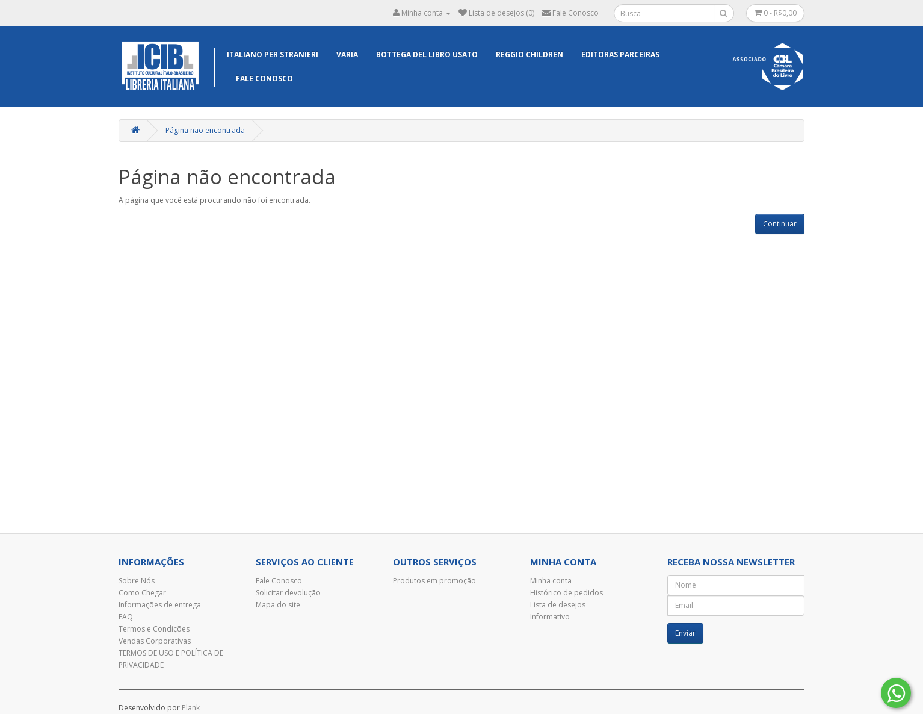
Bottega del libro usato (427, 54)
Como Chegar (142, 593)
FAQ (126, 617)
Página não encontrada (205, 130)
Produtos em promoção (434, 581)
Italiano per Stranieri (272, 54)
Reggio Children (529, 54)
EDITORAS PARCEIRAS (620, 54)
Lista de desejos (557, 605)
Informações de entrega (160, 605)
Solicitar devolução (288, 593)
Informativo (550, 617)
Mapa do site (278, 605)
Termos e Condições (154, 629)
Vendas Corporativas (155, 641)
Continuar (780, 224)
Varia (347, 54)
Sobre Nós (137, 581)
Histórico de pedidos (566, 593)
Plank (191, 708)
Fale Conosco (264, 78)
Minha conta (551, 581)
